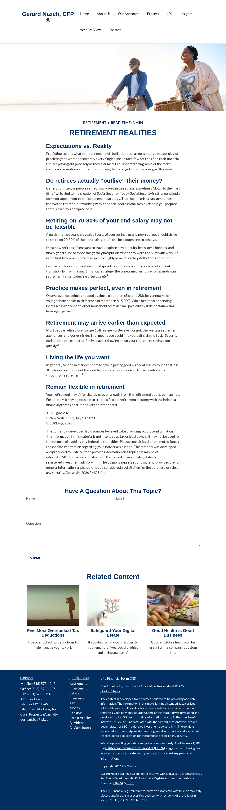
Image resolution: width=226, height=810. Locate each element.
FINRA (118, 783)
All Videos (76, 723)
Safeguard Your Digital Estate (113, 633)
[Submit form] (36, 558)
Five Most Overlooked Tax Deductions (53, 633)
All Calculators (80, 727)
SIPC (130, 783)
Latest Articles (80, 718)
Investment (78, 688)
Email (120, 498)
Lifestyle (76, 713)
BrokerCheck (110, 691)
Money (74, 708)
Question (33, 523)
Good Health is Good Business (173, 633)
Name (30, 498)
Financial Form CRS (121, 678)
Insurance (77, 698)
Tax (72, 703)
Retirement (78, 683)
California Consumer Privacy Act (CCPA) (135, 748)
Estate (74, 693)
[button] (103, 14)
